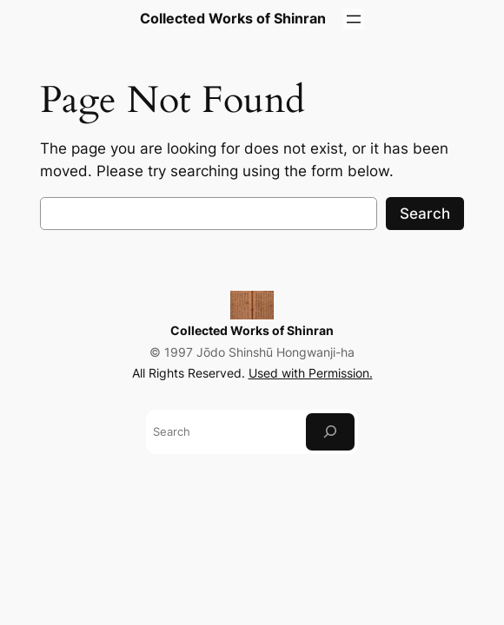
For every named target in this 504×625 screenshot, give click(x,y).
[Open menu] (353, 19)
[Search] (330, 432)
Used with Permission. (311, 372)
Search (425, 213)
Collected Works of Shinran (252, 330)
